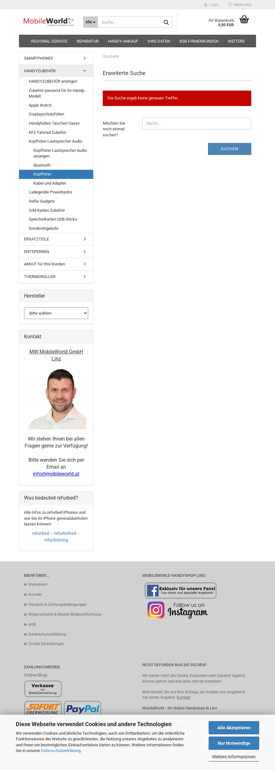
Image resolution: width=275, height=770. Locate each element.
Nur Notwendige (234, 743)
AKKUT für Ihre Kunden (44, 264)
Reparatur (88, 41)
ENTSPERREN (36, 251)
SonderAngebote (43, 228)
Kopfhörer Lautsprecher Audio (55, 141)
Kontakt (35, 594)
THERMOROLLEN (39, 276)
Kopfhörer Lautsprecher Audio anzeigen (60, 153)
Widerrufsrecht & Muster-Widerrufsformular (64, 614)
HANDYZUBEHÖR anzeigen (53, 81)
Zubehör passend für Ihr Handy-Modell (57, 93)
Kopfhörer (42, 174)
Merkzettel (239, 5)
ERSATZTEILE (36, 239)
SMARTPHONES (38, 58)
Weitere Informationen (234, 756)
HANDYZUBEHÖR (40, 70)
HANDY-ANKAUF (123, 41)
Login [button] (211, 5)
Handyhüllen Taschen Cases (54, 123)
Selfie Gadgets (42, 201)
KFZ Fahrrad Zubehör (47, 132)
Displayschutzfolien (46, 114)
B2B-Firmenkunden (199, 41)
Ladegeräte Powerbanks (50, 192)
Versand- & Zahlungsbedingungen (57, 604)
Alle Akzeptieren (234, 727)
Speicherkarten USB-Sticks (53, 219)
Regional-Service (49, 41)
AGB (32, 624)
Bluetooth (42, 165)
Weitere (236, 41)
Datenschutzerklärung (61, 750)
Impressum (38, 584)
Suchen (229, 148)
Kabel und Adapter (50, 183)
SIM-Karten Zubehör (47, 210)
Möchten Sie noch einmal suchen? (114, 129)
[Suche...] (90, 22)
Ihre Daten (159, 41)
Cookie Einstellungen (46, 644)
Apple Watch (40, 105)
